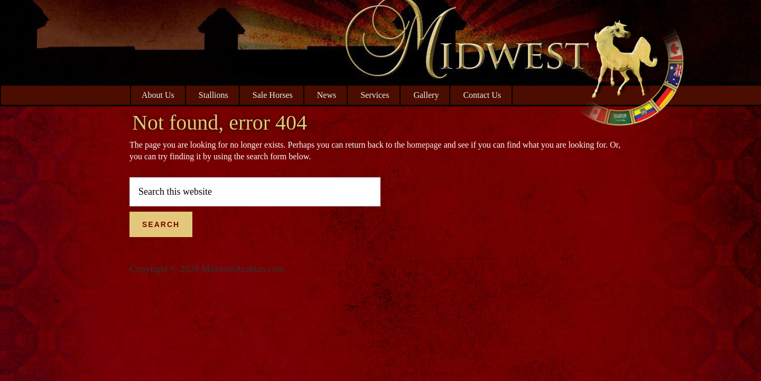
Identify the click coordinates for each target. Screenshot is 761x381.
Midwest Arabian (631, 69)
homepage (424, 144)
